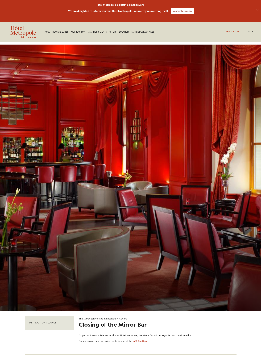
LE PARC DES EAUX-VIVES (142, 32)
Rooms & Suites (60, 32)
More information (182, 11)
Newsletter (232, 31)
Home (47, 32)
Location (124, 32)
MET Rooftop (78, 32)
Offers (112, 32)
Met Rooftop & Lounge (42, 322)
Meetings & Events (97, 32)
